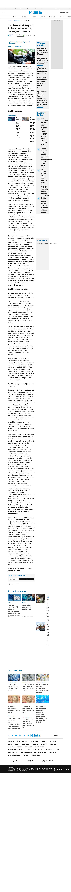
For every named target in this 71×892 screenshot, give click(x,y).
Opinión (61, 17)
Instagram (16, 735)
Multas (26, 755)
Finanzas (33, 17)
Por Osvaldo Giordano (48, 619)
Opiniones (17, 20)
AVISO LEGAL (53, 752)
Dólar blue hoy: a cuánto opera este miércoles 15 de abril (42, 61)
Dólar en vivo (14, 8)
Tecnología (50, 749)
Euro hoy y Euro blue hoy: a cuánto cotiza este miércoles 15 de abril (42, 688)
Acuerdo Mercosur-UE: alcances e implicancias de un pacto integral (14, 609)
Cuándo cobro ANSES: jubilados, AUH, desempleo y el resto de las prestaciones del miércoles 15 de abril (42, 98)
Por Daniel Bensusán (49, 644)
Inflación (22, 8)
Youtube (24, 735)
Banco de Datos (13, 744)
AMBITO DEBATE (47, 761)
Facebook (12, 735)
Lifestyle (52, 744)
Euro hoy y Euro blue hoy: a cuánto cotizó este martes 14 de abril (28, 723)
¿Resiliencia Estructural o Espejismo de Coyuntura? (42, 70)
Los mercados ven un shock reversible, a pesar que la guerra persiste (42, 82)
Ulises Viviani (10, 35)
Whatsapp (28, 735)
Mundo (19, 747)
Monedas (39, 243)
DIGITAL (16, 761)
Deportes (28, 747)
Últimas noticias (22, 741)
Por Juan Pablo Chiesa (27, 616)
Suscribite (26, 579)
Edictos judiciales (14, 755)
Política (42, 17)
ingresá (67, 12)
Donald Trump (56, 8)
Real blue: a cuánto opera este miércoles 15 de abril (14, 709)
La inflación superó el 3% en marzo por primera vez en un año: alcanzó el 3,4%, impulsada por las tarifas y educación (45, 182)
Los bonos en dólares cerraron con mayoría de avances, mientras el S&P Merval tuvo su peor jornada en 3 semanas (44, 132)
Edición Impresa (40, 747)
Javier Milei (33, 8)
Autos (28, 749)
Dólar (14, 17)
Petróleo (41, 8)
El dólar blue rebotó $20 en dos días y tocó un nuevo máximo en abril (44, 205)
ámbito (10, 20)
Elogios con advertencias (16, 46)
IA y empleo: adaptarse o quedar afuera (27, 607)
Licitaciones (36, 755)
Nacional (11, 747)
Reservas (48, 8)
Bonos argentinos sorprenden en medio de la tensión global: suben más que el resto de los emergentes (19, 127)
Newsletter (67, 16)
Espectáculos (38, 749)
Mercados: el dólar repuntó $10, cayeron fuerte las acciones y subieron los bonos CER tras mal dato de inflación (41, 714)
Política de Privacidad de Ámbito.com (33, 752)
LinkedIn (20, 735)
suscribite (62, 12)
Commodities (48, 243)
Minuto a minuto (41, 704)
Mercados (25, 744)
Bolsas (43, 243)
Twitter (8, 735)
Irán (27, 8)
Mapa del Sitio (12, 752)
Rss (58, 749)
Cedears (54, 243)
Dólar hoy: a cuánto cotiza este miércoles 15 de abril (42, 51)
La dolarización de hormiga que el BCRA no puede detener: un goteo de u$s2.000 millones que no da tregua (33, 129)
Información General (15, 749)
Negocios (52, 17)
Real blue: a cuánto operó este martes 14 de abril (28, 709)
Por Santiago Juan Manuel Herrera (14, 616)
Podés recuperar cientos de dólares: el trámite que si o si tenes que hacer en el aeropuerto (14, 723)
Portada (11, 741)
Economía (23, 17)
